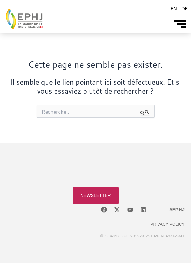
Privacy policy (168, 224)
